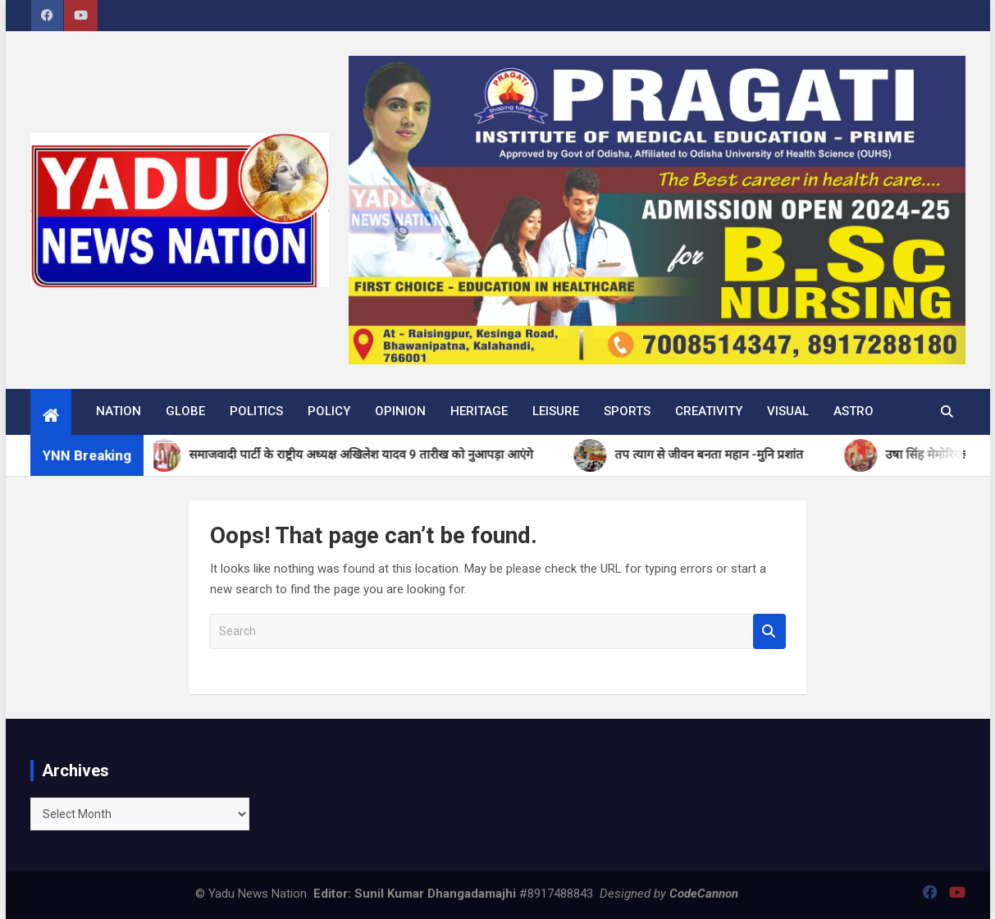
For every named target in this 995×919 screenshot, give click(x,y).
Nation (118, 411)
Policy (329, 411)
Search (769, 631)
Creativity (708, 411)
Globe (185, 411)
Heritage (479, 411)
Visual (788, 411)
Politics (256, 411)
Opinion (400, 411)
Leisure (555, 411)
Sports (627, 411)
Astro (853, 411)
